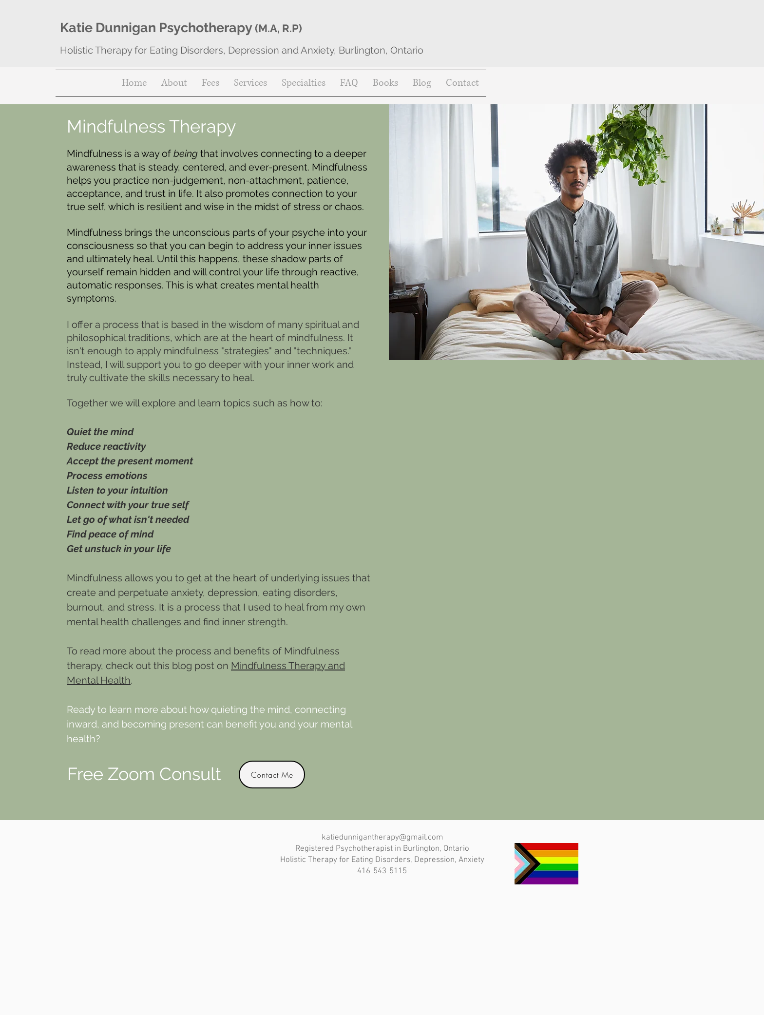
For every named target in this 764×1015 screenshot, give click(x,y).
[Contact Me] (272, 774)
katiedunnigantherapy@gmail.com (382, 838)
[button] (250, 83)
